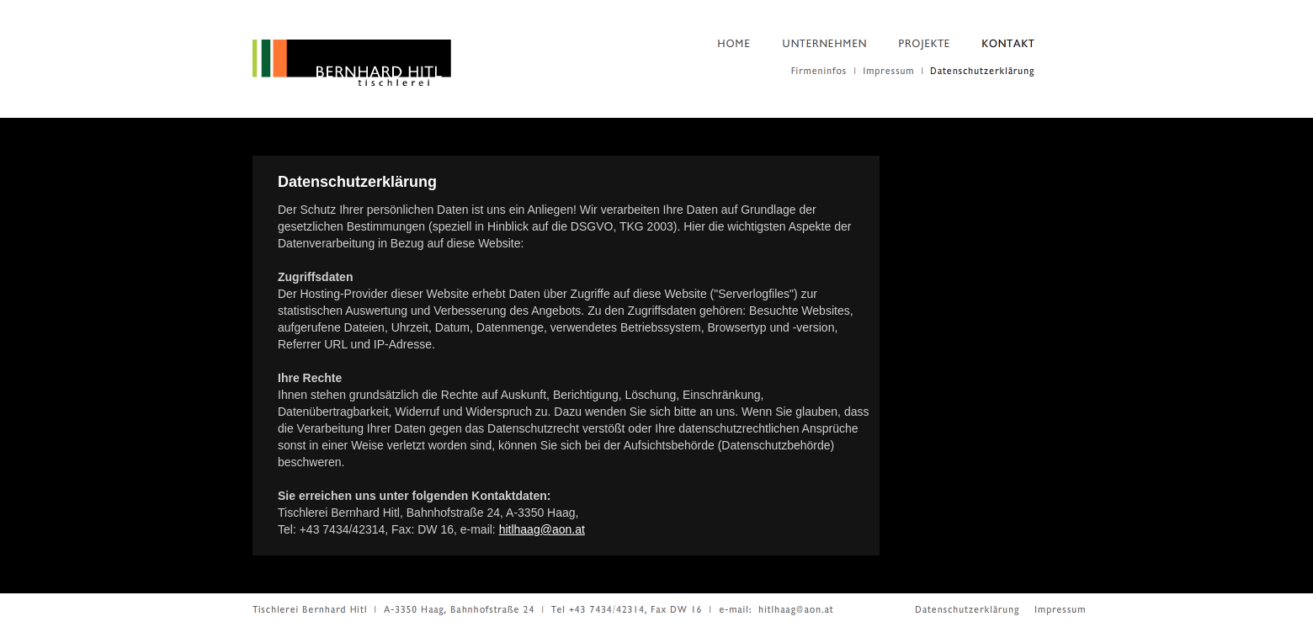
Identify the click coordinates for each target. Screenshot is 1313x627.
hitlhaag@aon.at (542, 529)
